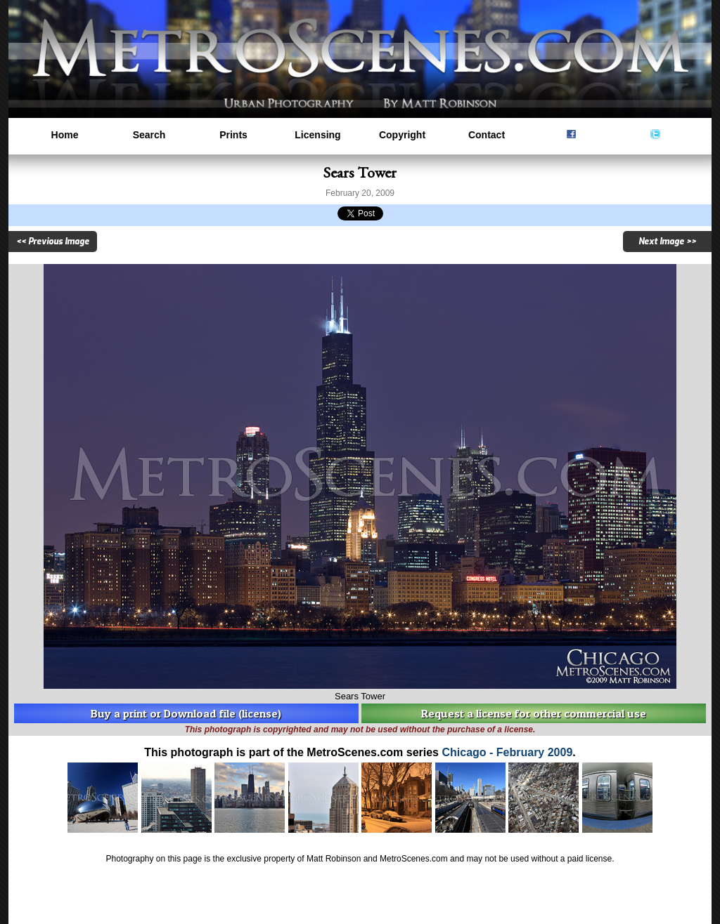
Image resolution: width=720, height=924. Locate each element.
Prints (233, 134)
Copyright (402, 134)
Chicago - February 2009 (507, 752)
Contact (486, 134)
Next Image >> (667, 241)
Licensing (317, 134)
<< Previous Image (52, 241)
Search (149, 134)
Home (65, 134)
